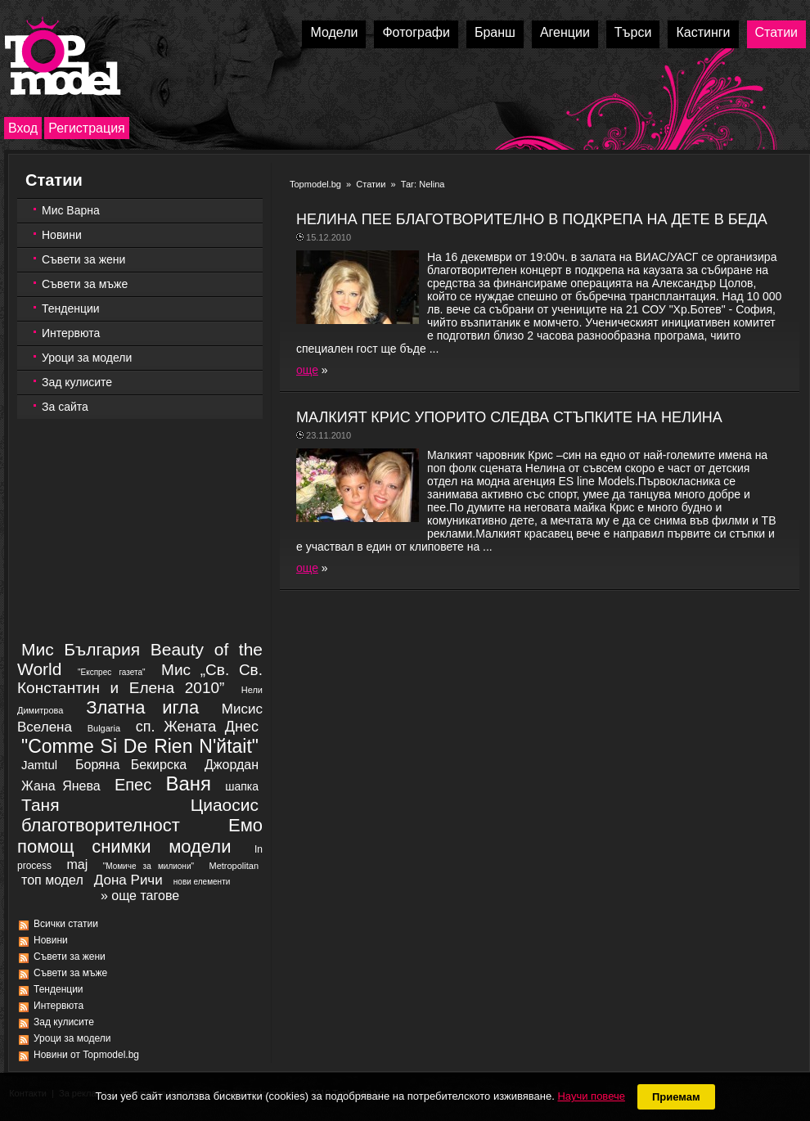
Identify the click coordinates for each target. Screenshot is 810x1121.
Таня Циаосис (140, 804)
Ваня (188, 783)
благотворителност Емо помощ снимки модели (140, 836)
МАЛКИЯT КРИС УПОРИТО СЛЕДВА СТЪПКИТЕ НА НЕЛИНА (509, 417)
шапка (242, 786)
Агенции (565, 32)
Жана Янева (61, 786)
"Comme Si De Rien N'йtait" (140, 746)
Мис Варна (71, 210)
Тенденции (71, 308)
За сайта (65, 406)
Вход (23, 128)
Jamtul (39, 765)
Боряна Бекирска (131, 765)
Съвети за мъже (85, 283)
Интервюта (71, 333)
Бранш (495, 32)
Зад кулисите (77, 382)
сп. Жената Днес (197, 726)
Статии (776, 32)
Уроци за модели (87, 357)
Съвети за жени (83, 259)
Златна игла (142, 707)
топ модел (52, 880)
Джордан (232, 765)
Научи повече (590, 1096)
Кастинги (703, 32)
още (307, 369)
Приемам (676, 1097)
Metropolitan (234, 866)
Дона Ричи (128, 880)
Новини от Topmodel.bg (86, 1054)
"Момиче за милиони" (148, 866)
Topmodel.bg (315, 184)
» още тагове (140, 896)
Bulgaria (104, 728)
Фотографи (416, 32)
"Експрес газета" (112, 672)
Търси (633, 32)
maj (77, 864)
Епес (133, 785)
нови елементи (202, 881)
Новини (62, 234)
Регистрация (86, 128)
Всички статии (66, 924)
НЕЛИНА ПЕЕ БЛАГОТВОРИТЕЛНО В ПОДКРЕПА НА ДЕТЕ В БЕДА (531, 219)
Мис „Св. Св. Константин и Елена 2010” (140, 678)
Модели (334, 32)
